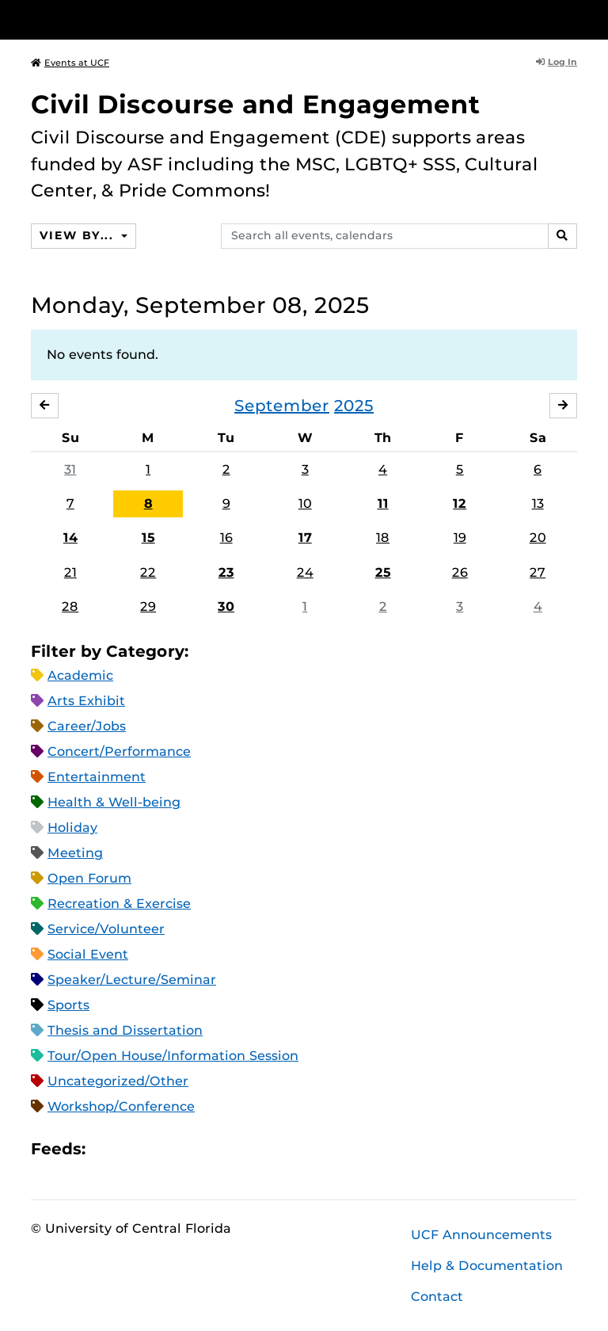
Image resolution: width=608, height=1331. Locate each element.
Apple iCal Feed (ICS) (106, 1148)
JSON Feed (213, 1148)
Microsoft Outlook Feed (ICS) (133, 1148)
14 (70, 537)
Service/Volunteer (106, 928)
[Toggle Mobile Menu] (573, 18)
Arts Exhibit (86, 700)
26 (460, 572)
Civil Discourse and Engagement (256, 104)
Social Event (88, 954)
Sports (68, 1005)
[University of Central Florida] (136, 19)
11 (383, 503)
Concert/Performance (119, 751)
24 (305, 572)
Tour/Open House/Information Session (173, 1055)
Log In (556, 61)
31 (70, 469)
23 (226, 572)
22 (148, 572)
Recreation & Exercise (119, 903)
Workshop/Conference (121, 1106)
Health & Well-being (114, 802)
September (281, 405)
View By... (78, 235)
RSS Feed (159, 1148)
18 (383, 537)
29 (148, 606)
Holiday (72, 827)
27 (537, 572)
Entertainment (97, 776)
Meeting (75, 852)
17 (305, 537)
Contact (437, 1296)
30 (226, 606)
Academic (80, 675)
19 (460, 537)
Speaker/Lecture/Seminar (132, 979)
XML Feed (186, 1148)
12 (459, 503)
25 (383, 572)
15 (148, 537)
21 (70, 572)
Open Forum (89, 878)
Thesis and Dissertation (125, 1030)
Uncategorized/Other (118, 1081)
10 (305, 503)
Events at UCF (70, 62)
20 (538, 537)
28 (70, 606)
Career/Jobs (87, 726)
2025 (354, 405)
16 (226, 537)
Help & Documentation (487, 1265)
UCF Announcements (481, 1234)
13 (538, 503)
